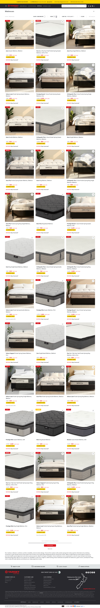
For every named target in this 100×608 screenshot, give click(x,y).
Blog (6, 582)
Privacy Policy (47, 584)
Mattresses (11, 16)
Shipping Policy (48, 580)
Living (42, 602)
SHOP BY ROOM (32, 6)
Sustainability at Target (49, 587)
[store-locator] (88, 6)
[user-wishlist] (92, 6)
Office (54, 602)
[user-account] (90, 6)
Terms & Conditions (49, 579)
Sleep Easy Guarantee (30, 587)
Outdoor (60, 602)
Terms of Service (35, 607)
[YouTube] (90, 572)
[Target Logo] (13, 6)
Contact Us (8, 580)
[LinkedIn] (94, 572)
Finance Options (28, 579)
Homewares (68, 602)
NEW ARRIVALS (23, 6)
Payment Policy (47, 582)
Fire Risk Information (29, 589)
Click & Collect (28, 584)
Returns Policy (28, 580)
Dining (48, 602)
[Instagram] (88, 572)
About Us (46, 585)
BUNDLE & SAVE (47, 6)
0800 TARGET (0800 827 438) (49, 572)
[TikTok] (92, 572)
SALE (8, 21)
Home (6, 16)
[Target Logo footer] (23, 572)
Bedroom (35, 602)
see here (41, 593)
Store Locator (8, 579)
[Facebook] (86, 572)
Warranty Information (29, 585)
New (29, 602)
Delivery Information (29, 582)
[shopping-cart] (94, 6)
